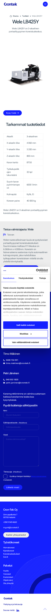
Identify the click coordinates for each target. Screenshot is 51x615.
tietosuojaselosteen (38, 476)
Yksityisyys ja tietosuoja (12, 604)
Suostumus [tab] (8, 278)
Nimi (5, 410)
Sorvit (5, 557)
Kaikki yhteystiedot (16, 535)
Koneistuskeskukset (11, 554)
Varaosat (7, 574)
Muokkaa (25, 334)
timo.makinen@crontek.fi (18, 363)
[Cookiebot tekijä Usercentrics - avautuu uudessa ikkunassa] (36, 270)
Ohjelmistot (8, 580)
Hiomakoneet (8, 547)
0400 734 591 (12, 360)
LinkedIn (18, 610)
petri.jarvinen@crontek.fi (18, 383)
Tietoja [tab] (42, 278)
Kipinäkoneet (8, 551)
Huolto (6, 571)
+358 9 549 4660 (10, 522)
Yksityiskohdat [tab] (25, 278)
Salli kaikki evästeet (25, 325)
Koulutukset (8, 577)
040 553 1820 (12, 379)
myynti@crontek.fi (11, 527)
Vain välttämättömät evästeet (25, 342)
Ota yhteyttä (8, 583)
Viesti (5, 435)
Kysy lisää (11, 113)
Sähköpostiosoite (15, 423)
